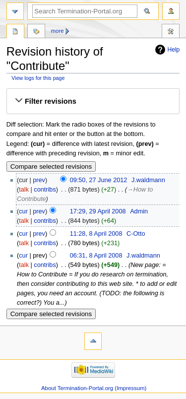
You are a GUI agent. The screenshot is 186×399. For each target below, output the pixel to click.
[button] (93, 101)
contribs (45, 189)
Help (174, 49)
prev (39, 180)
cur (23, 211)
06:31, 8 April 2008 (96, 255)
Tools (170, 32)
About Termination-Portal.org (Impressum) (93, 388)
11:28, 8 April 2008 (96, 233)
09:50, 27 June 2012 (98, 180)
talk (24, 189)
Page (15, 32)
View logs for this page (37, 78)
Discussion (36, 32)
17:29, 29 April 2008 (98, 211)
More (57, 31)
